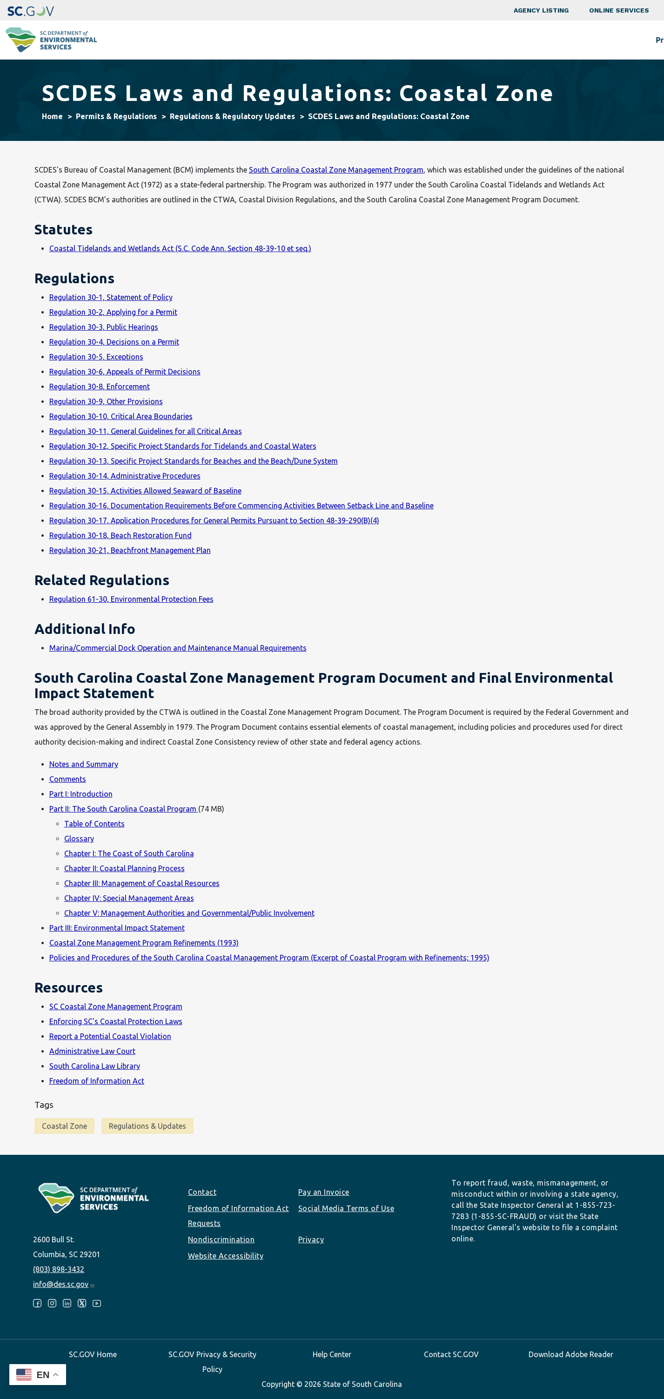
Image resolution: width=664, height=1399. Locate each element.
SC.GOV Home (93, 1354)
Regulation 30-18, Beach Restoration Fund (120, 535)
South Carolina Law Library (94, 1066)
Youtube (97, 1303)
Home (52, 116)
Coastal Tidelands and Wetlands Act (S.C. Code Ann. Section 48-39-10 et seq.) (180, 248)
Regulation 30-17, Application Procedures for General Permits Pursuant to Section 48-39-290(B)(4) (214, 520)
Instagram (52, 1303)
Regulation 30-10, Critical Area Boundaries (121, 416)
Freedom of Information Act (96, 1081)
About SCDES (602, 40)
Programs (214, 40)
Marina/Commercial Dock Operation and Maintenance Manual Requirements (178, 648)
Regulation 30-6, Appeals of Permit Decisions (125, 371)
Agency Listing (541, 10)
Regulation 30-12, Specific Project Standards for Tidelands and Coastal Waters (182, 446)
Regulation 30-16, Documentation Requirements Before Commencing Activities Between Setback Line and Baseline (241, 505)
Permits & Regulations (432, 40)
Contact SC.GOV (451, 1354)
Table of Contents (94, 823)
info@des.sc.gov (64, 1284)
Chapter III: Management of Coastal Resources (142, 883)
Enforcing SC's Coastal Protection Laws (115, 1021)
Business (347, 40)
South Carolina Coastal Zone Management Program (336, 170)
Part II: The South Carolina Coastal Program (123, 809)
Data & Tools (526, 40)
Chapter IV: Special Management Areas (129, 898)
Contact (202, 1192)
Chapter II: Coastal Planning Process (124, 868)
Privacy (311, 1239)
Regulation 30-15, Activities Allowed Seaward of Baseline (145, 490)
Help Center (332, 1354)
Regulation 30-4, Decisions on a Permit (114, 342)
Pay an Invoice (323, 1192)
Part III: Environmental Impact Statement (117, 928)
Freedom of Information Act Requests (238, 1215)
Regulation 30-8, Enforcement (99, 386)
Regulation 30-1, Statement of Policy (111, 297)
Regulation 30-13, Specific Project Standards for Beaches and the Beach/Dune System (193, 461)
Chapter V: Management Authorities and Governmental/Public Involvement (189, 913)
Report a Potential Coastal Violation (110, 1036)
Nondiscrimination (221, 1239)
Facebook (37, 1303)
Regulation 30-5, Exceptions (96, 357)
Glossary (79, 838)
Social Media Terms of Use (346, 1208)
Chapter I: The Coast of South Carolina (129, 853)
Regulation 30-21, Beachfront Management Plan (130, 550)
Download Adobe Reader (571, 1354)
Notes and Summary (83, 764)
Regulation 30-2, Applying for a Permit (113, 312)
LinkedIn (67, 1303)
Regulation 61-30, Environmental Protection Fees (131, 599)
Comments (67, 779)
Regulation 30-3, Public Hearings (103, 327)
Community (281, 40)
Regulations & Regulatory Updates (232, 116)
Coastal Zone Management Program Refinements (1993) (144, 943)
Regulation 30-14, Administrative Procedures (125, 476)
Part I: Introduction (81, 794)
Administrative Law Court (92, 1051)
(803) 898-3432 (58, 1269)
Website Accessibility (226, 1256)
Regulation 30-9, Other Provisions (106, 401)
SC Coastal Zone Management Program (115, 1006)
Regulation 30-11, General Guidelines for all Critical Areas (145, 431)
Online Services (619, 10)
